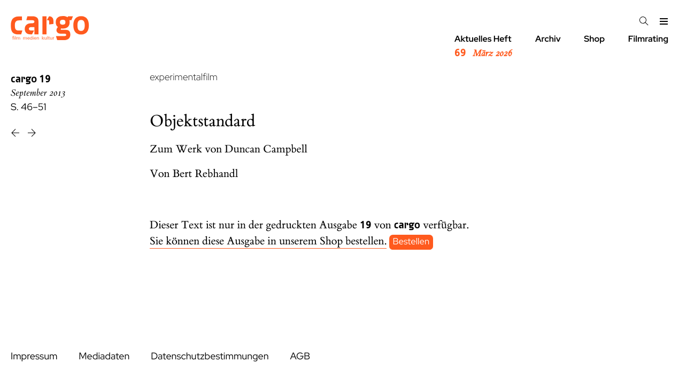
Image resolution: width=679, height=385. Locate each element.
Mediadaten (104, 356)
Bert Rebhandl (205, 174)
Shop (594, 38)
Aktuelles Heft (483, 46)
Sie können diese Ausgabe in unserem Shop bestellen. (268, 241)
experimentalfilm (184, 77)
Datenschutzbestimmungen (209, 356)
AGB (300, 356)
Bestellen (411, 242)
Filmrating (648, 38)
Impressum (34, 356)
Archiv (548, 38)
